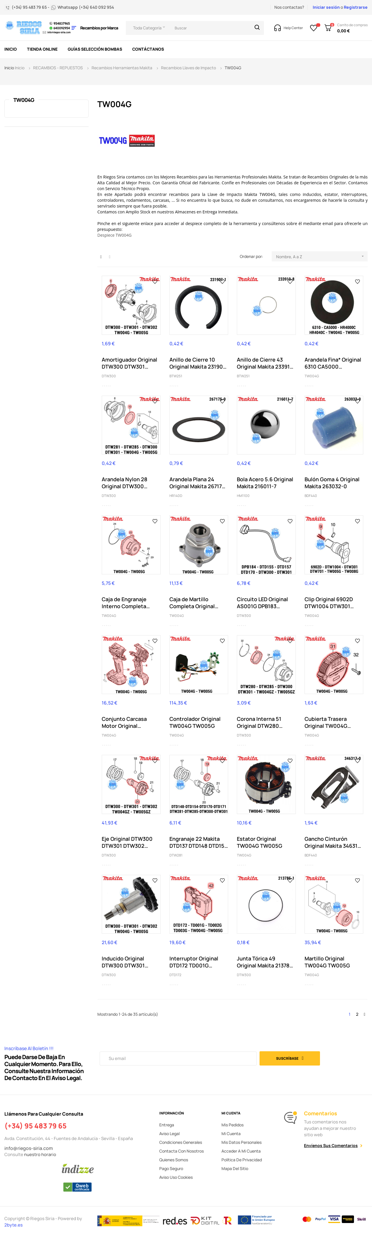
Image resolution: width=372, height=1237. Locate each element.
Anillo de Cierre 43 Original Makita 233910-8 (266, 363)
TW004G (23, 99)
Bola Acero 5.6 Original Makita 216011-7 (265, 483)
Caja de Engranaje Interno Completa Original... (124, 603)
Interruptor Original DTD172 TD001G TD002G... (193, 962)
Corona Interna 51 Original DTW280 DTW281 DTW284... (260, 722)
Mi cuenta (231, 1133)
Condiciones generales (180, 1142)
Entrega (166, 1125)
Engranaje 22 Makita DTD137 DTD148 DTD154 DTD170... (198, 842)
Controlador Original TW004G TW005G (195, 722)
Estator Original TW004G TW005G (259, 842)
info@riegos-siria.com (28, 1148)
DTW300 (109, 376)
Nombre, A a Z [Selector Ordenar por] (322, 256)
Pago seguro (171, 1168)
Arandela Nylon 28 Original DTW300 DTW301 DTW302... (125, 483)
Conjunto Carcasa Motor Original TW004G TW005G (124, 722)
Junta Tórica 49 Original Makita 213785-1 (266, 962)
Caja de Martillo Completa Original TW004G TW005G (192, 603)
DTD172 (175, 974)
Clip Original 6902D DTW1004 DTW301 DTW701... (329, 603)
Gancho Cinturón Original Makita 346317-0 (333, 842)
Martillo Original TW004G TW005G (327, 962)
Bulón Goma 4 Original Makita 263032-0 (332, 483)
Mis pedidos (232, 1125)
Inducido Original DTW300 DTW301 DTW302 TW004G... (126, 962)
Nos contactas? (289, 7)
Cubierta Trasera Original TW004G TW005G (326, 722)
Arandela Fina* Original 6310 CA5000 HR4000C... (333, 363)
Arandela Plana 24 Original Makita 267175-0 (198, 483)
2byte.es (14, 1225)
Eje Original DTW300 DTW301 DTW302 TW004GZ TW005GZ (128, 842)
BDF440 (311, 495)
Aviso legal (169, 1133)
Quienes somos (173, 1159)
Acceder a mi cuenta (241, 1151)
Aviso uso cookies (176, 1177)
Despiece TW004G (114, 235)
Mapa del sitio (234, 1168)
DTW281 (176, 855)
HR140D (175, 495)
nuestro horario (40, 1154)
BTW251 (175, 376)
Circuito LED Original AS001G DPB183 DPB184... (262, 603)
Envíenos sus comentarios (331, 1145)
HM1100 (243, 495)
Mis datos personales (241, 1142)
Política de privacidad (241, 1159)
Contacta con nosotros (181, 1151)
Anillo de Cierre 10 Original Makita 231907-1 (198, 363)
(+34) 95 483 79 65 (35, 1126)
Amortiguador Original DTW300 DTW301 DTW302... (129, 363)
